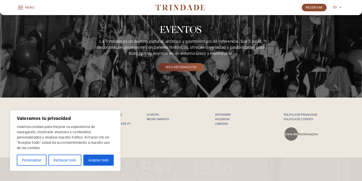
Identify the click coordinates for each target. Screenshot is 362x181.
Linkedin (221, 123)
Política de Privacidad (301, 114)
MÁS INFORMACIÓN (181, 67)
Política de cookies (298, 119)
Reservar (314, 7)
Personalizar (31, 160)
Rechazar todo (64, 160)
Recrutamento (158, 119)
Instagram (223, 114)
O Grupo (153, 114)
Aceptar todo (98, 160)
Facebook (222, 119)
